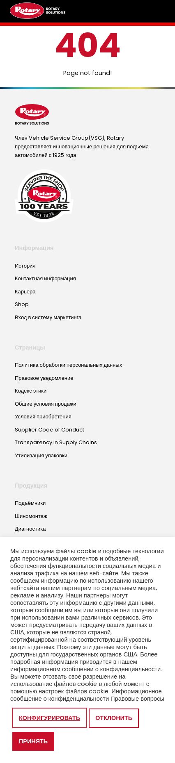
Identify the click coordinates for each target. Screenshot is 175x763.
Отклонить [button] (113, 718)
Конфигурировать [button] (49, 718)
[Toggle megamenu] (156, 11)
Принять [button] (33, 741)
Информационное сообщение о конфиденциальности (86, 695)
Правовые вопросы (137, 699)
